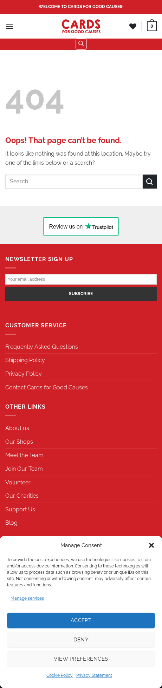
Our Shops (19, 441)
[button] (151, 545)
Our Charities (22, 495)
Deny (81, 639)
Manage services (27, 598)
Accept (81, 620)
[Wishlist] (132, 26)
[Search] (81, 44)
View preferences (81, 659)
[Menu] (9, 26)
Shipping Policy (25, 360)
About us (17, 428)
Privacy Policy (23, 373)
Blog (11, 522)
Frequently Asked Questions (41, 346)
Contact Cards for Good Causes (46, 387)
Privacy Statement (94, 675)
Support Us (20, 509)
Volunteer (18, 482)
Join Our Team (24, 468)
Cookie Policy (59, 675)
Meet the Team (24, 455)
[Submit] (150, 181)
